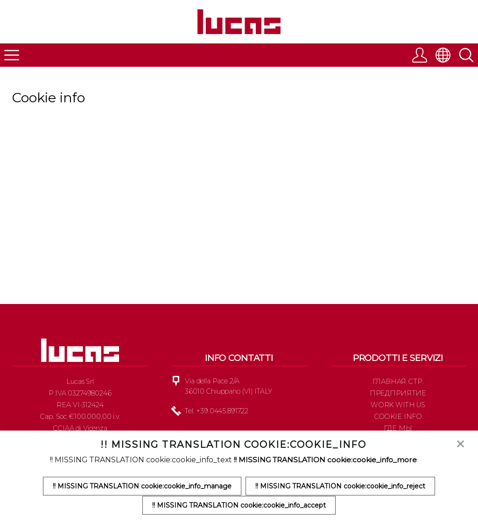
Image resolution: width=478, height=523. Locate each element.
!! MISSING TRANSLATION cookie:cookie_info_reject (341, 486)
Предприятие (398, 397)
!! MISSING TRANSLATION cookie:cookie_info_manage (141, 486)
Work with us (398, 409)
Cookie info (398, 421)
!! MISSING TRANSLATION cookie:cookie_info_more (325, 460)
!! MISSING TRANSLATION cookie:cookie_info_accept (239, 505)
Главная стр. (398, 386)
